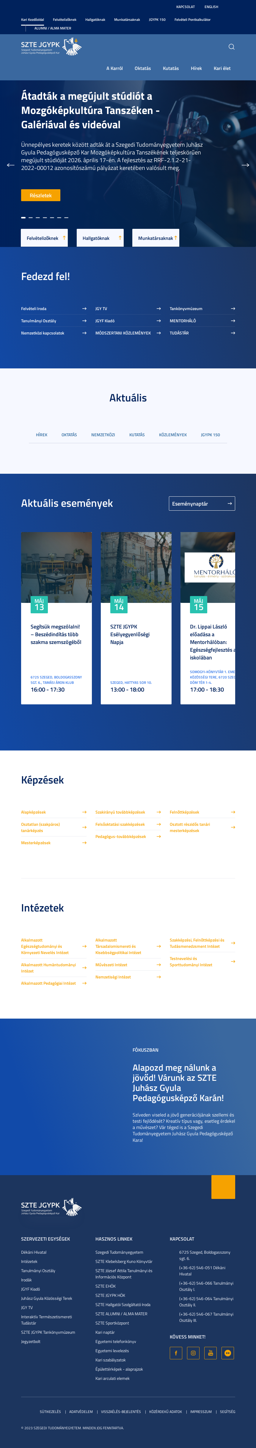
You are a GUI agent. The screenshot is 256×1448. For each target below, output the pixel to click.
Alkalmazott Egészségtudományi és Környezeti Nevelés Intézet (45, 946)
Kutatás (171, 68)
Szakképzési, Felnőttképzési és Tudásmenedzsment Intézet (197, 943)
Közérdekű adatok (165, 1411)
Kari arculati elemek (112, 1378)
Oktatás (143, 68)
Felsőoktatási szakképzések (120, 824)
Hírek (196, 68)
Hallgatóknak (95, 19)
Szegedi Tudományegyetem (119, 1252)
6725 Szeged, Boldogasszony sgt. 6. (204, 1255)
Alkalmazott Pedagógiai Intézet (48, 983)
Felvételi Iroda (33, 308)
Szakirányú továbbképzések (120, 812)
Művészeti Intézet (111, 964)
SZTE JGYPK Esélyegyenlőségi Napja (130, 634)
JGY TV (101, 308)
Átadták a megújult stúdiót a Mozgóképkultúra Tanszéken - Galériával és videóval (90, 110)
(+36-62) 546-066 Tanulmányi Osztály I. (206, 1286)
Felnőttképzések (184, 812)
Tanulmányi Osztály (38, 320)
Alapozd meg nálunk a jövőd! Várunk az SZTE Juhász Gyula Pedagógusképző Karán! (178, 1082)
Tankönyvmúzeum (186, 308)
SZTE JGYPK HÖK (110, 1295)
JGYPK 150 (157, 19)
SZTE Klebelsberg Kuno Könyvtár (124, 1261)
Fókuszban (145, 1049)
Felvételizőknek (64, 19)
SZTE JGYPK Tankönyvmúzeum (48, 1332)
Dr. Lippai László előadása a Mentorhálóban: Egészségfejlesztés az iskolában (214, 642)
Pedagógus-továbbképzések (120, 836)
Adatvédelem (81, 1411)
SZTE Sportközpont (112, 1323)
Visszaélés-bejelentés (121, 1411)
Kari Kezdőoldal (32, 19)
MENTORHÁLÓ (183, 320)
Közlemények (173, 434)
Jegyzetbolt (30, 1341)
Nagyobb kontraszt (231, 6)
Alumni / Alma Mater (52, 28)
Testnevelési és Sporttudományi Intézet (191, 961)
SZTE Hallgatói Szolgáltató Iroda (122, 1304)
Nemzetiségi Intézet (113, 977)
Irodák (26, 1280)
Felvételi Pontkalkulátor (193, 19)
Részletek (41, 195)
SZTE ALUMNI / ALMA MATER (121, 1313)
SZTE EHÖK (105, 1286)
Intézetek (29, 1261)
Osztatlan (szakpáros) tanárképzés (40, 827)
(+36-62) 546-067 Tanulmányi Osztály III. (206, 1317)
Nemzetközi (103, 434)
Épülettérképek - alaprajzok (119, 1369)
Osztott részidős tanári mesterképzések (190, 827)
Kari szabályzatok (110, 1360)
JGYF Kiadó (104, 320)
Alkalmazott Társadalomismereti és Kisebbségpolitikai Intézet (118, 946)
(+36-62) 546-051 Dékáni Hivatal (202, 1271)
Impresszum (201, 1411)
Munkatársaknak (127, 19)
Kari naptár (105, 1332)
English (211, 6)
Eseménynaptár (190, 503)
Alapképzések (33, 812)
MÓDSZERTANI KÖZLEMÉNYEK (123, 333)
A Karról (114, 68)
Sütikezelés (50, 1411)
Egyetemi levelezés (112, 1350)
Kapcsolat (185, 6)
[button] (10, 163)
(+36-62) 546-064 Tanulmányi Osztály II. (206, 1302)
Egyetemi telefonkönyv (115, 1341)
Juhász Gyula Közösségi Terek (46, 1298)
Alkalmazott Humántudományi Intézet (48, 968)
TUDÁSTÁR (179, 333)
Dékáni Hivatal (33, 1252)
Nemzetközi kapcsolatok (42, 333)
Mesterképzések (36, 842)
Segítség (227, 1411)
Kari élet (222, 68)
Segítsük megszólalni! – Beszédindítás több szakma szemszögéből (56, 634)
